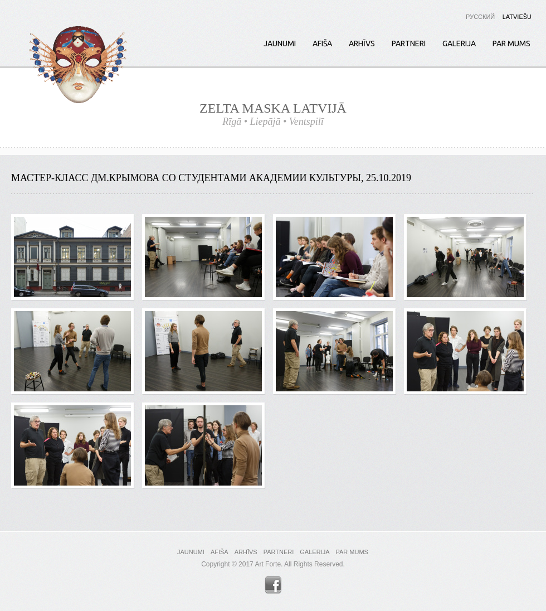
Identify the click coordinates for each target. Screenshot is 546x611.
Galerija (459, 43)
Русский (480, 16)
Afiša (322, 43)
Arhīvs (362, 43)
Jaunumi (280, 43)
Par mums (511, 43)
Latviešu (517, 16)
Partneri (409, 43)
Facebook (273, 585)
